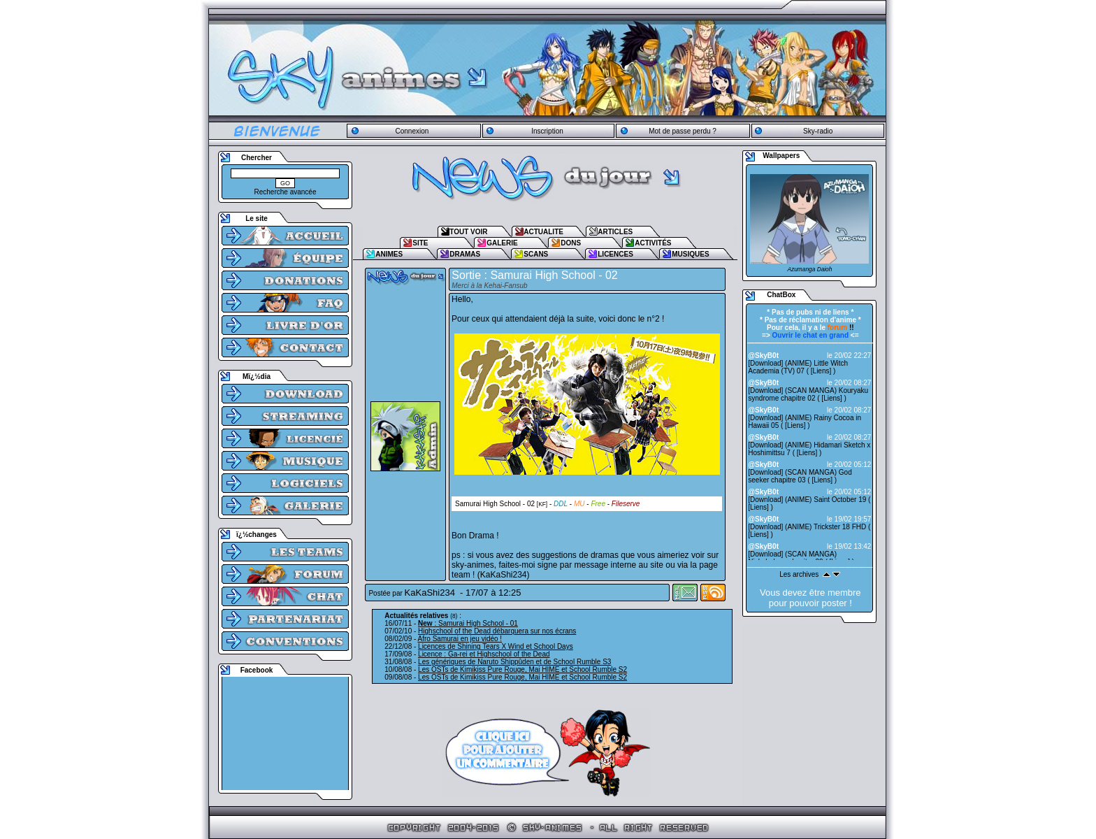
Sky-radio (817, 131)
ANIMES (389, 254)
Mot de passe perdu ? (682, 131)
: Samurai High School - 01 (468, 623)
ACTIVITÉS (653, 243)
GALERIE (501, 243)
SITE (420, 243)
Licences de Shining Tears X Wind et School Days (495, 646)
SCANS (536, 254)
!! (841, 327)
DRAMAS (464, 254)
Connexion (411, 131)
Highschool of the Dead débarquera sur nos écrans (497, 631)
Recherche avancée (285, 192)
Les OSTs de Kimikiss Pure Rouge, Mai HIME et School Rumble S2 (522, 669)
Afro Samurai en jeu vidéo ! (460, 639)
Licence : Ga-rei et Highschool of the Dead (483, 654)
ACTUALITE (543, 232)
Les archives (799, 574)
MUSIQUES (690, 254)
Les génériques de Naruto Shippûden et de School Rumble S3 (514, 662)
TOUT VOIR (468, 232)
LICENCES (615, 254)
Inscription (547, 131)
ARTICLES (615, 232)
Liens (821, 371)
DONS (571, 243)
